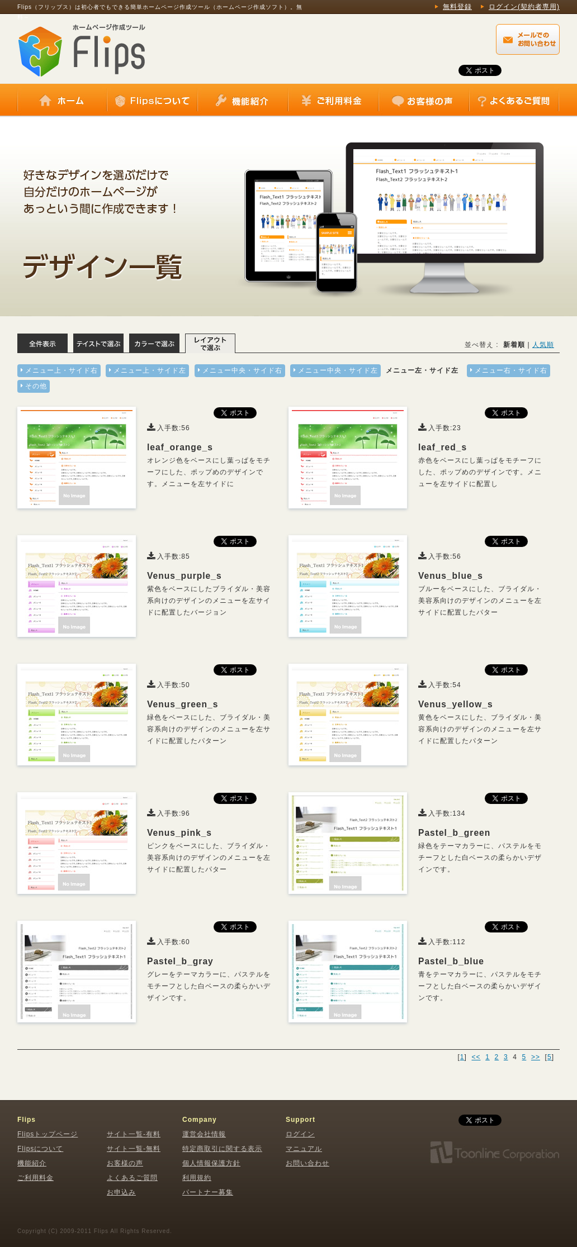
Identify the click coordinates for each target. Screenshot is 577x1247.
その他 (36, 386)
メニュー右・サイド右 (511, 370)
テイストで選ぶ (98, 343)
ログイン (300, 1134)
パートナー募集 (207, 1192)
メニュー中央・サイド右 (242, 370)
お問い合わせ (307, 1163)
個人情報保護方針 (211, 1163)
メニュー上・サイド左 (149, 370)
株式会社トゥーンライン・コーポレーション (494, 1152)
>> (535, 1057)
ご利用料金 (333, 100)
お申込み (121, 1192)
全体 (42, 343)
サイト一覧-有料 (133, 1134)
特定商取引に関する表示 (222, 1149)
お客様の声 (424, 100)
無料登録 (457, 7)
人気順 (543, 345)
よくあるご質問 (514, 100)
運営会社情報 (204, 1134)
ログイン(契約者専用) (524, 7)
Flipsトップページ (47, 1134)
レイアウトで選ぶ (210, 343)
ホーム (62, 100)
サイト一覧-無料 (133, 1149)
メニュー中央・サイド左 (338, 370)
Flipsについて (152, 100)
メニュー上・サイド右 (61, 370)
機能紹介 (242, 100)
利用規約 (196, 1178)
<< (475, 1057)
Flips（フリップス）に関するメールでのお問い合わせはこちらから (528, 39)
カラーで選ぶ (154, 343)
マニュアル (304, 1149)
